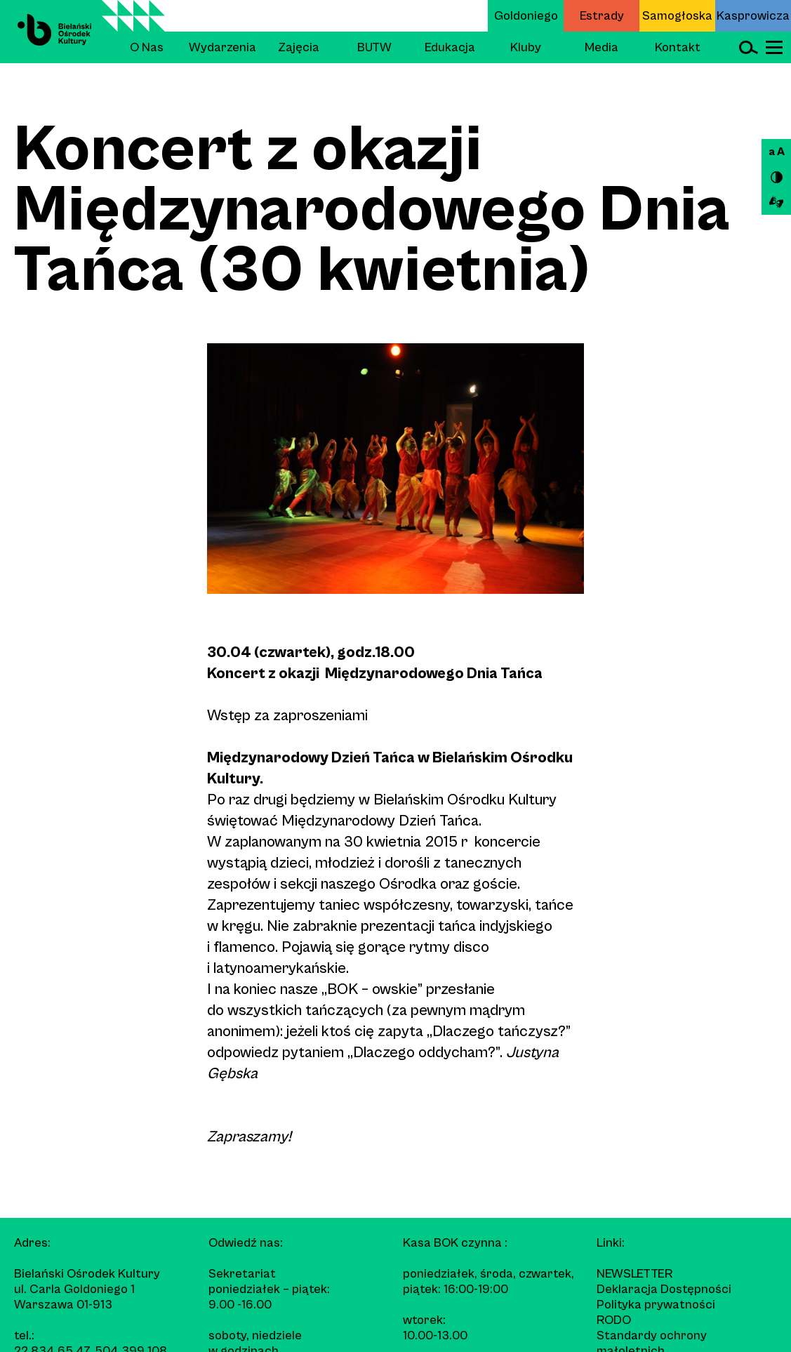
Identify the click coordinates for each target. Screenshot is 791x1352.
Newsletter (634, 1273)
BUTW (374, 47)
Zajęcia (298, 47)
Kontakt (677, 47)
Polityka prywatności (656, 1304)
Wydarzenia (222, 47)
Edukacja (450, 47)
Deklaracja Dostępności (664, 1289)
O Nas (147, 47)
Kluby (525, 47)
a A (777, 151)
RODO (614, 1320)
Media (601, 47)
